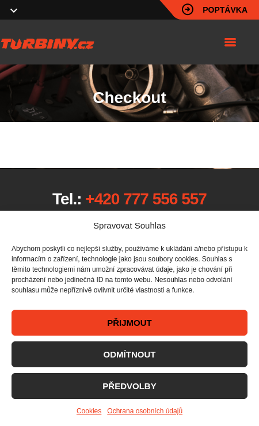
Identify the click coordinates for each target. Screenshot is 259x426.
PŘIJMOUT (129, 323)
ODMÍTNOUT (130, 354)
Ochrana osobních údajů (144, 411)
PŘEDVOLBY (129, 386)
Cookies (89, 411)
